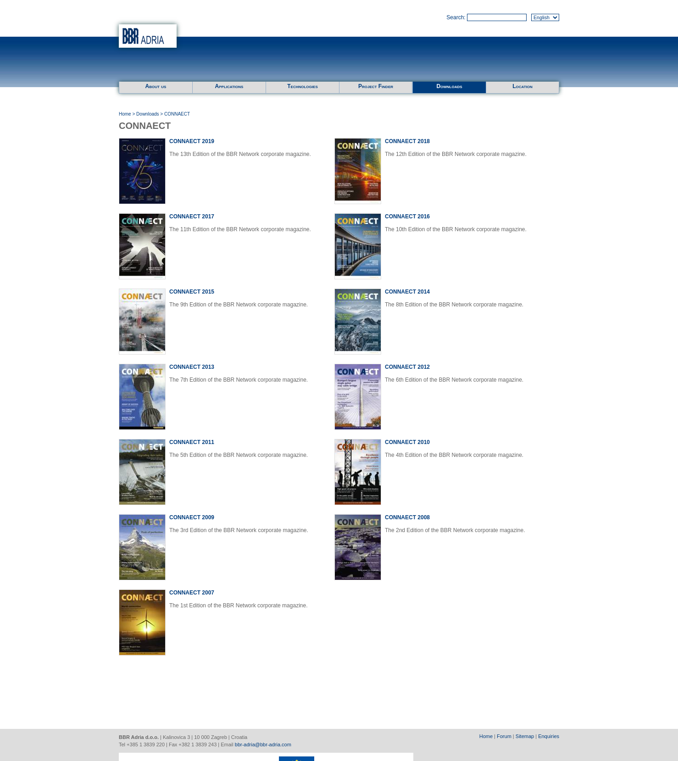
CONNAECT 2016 (407, 216)
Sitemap (525, 736)
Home (125, 114)
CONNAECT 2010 (407, 442)
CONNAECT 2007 (191, 592)
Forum (504, 736)
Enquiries (548, 736)
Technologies (302, 86)
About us (156, 86)
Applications (229, 86)
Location (522, 86)
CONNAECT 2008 (407, 517)
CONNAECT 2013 (191, 367)
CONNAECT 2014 (407, 292)
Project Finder (375, 86)
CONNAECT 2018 (407, 141)
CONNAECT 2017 (191, 216)
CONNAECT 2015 (191, 292)
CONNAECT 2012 (407, 367)
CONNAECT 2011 (191, 442)
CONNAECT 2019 (191, 141)
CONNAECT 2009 (191, 517)
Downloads (449, 86)
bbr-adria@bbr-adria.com (263, 744)
